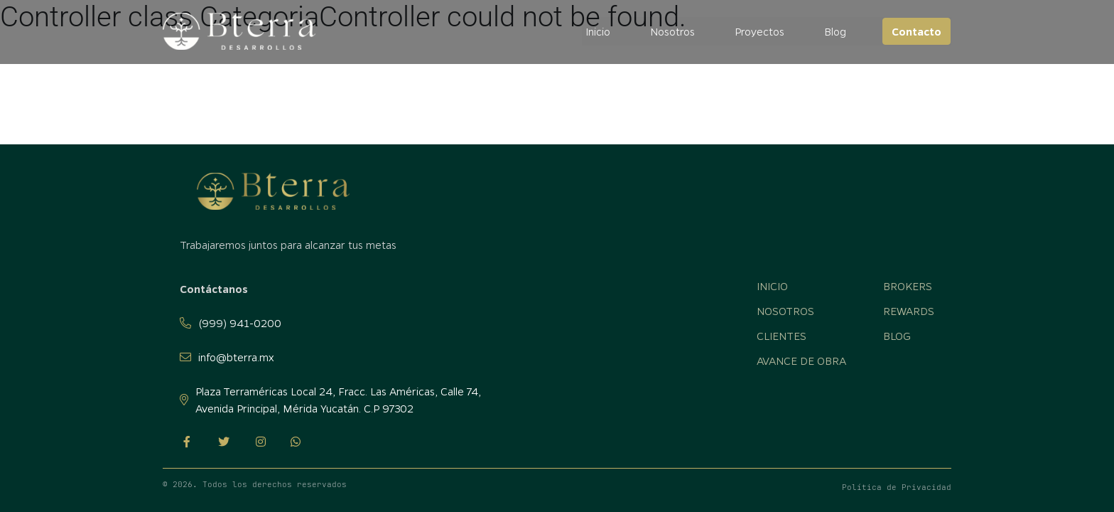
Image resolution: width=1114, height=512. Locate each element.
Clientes (781, 336)
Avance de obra (801, 360)
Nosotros (673, 31)
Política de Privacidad (896, 487)
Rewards (908, 311)
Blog (836, 31)
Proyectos (760, 31)
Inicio (598, 31)
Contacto (917, 31)
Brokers (907, 286)
